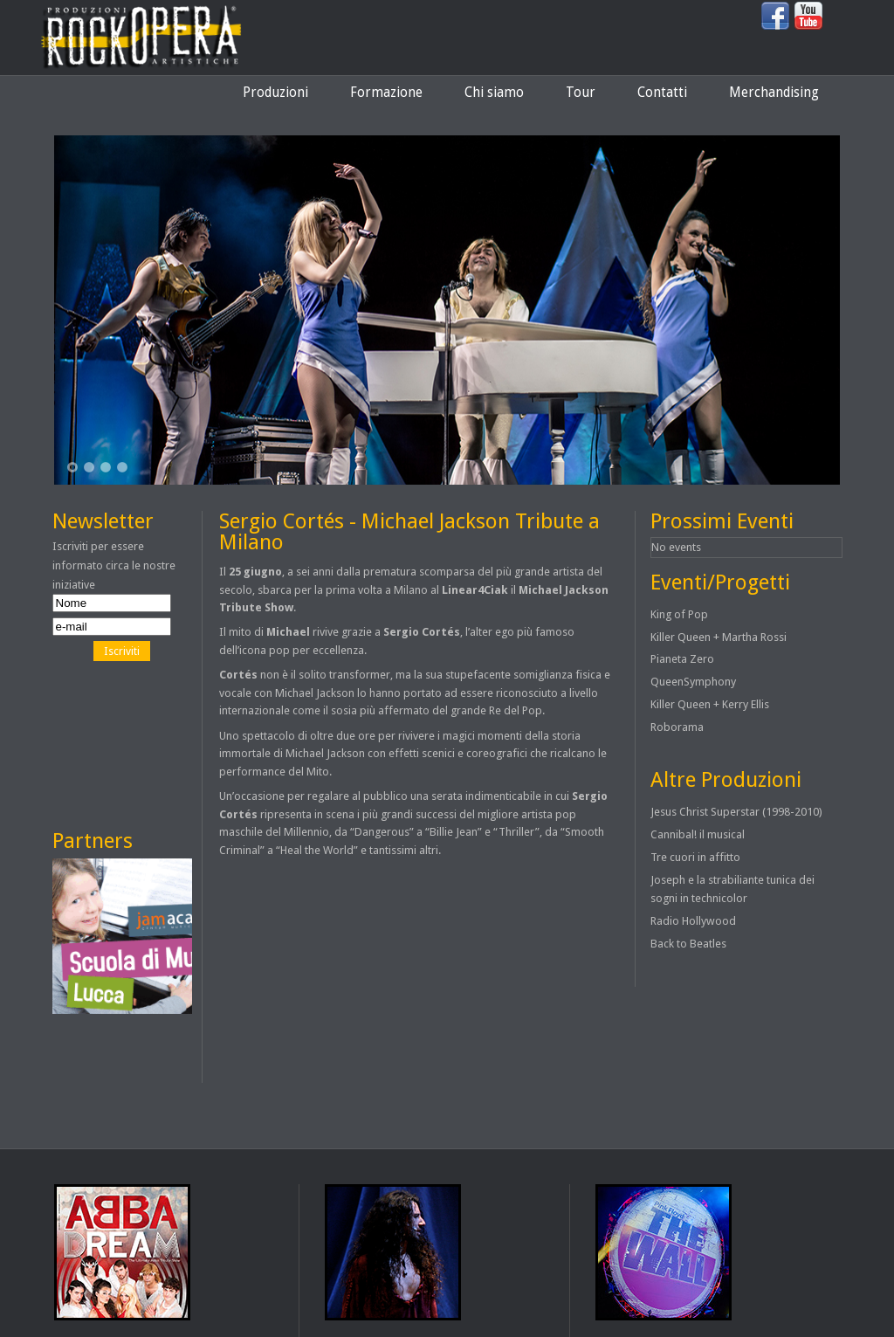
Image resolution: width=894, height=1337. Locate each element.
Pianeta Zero (682, 658)
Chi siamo (494, 92)
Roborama (677, 727)
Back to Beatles (688, 943)
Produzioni (275, 92)
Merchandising (774, 92)
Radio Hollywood (693, 920)
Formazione (386, 92)
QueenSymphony (693, 681)
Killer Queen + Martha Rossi (718, 637)
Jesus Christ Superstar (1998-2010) (736, 811)
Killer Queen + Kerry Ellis (709, 704)
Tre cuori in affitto (695, 857)
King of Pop (679, 614)
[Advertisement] (131, 744)
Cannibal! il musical (697, 834)
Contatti (662, 92)
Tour (580, 92)
